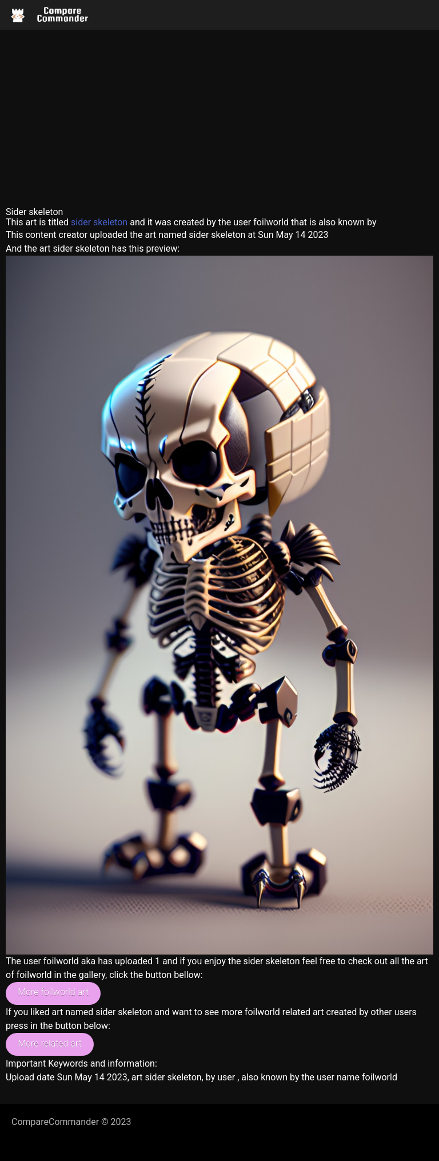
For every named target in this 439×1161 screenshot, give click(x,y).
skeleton (110, 222)
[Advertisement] (219, 115)
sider (81, 222)
